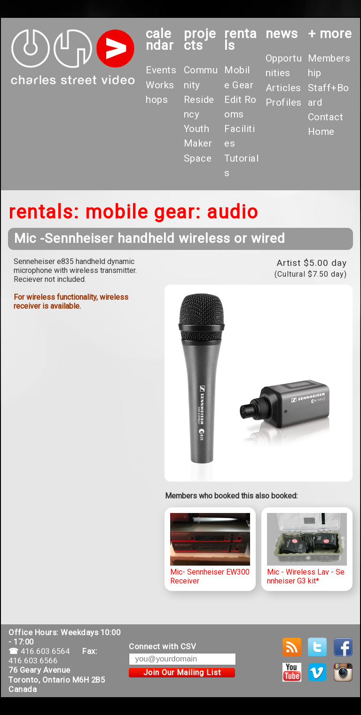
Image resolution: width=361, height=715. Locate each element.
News (282, 33)
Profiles (284, 102)
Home (321, 131)
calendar (160, 39)
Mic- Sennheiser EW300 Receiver (210, 549)
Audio (233, 212)
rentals (240, 39)
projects (200, 39)
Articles (283, 87)
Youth (197, 128)
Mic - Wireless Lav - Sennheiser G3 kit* (307, 549)
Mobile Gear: (143, 212)
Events (161, 70)
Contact (326, 117)
